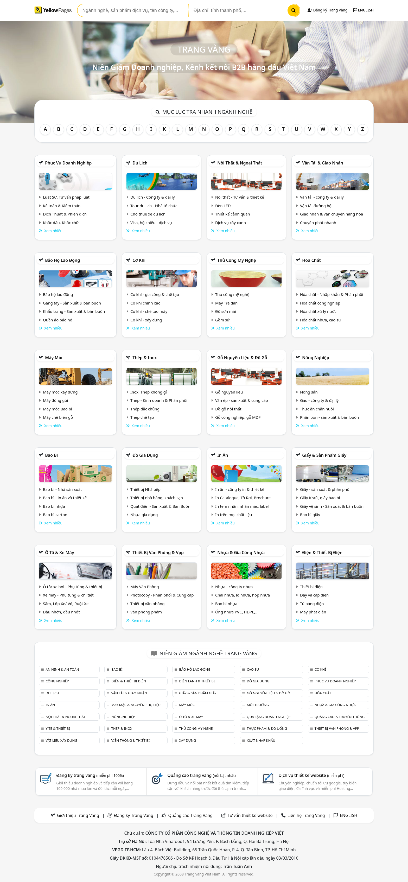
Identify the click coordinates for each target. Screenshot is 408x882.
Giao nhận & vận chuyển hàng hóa (331, 214)
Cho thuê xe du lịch (147, 214)
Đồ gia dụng (145, 455)
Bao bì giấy (310, 514)
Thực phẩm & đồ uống (267, 728)
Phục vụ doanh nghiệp (68, 163)
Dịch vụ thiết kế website (311, 775)
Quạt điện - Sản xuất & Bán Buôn (160, 506)
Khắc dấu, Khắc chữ (61, 222)
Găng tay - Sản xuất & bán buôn (72, 303)
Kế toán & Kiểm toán (61, 205)
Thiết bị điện (311, 586)
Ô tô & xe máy (59, 552)
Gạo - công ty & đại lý (319, 400)
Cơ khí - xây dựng (146, 319)
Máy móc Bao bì (57, 408)
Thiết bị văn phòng (147, 603)
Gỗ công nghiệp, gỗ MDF (237, 417)
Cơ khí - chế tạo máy (148, 311)
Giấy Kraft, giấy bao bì (320, 497)
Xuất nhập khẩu (261, 740)
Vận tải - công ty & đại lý (322, 197)
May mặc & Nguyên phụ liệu (136, 704)
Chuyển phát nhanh (318, 222)
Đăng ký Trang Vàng (327, 10)
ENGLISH (363, 10)
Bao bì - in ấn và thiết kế (65, 497)
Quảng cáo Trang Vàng (190, 815)
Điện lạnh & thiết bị (197, 681)
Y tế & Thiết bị (58, 728)
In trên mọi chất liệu (233, 514)
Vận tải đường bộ (316, 205)
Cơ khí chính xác (145, 303)
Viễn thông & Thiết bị (130, 740)
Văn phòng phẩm (146, 611)
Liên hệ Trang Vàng (306, 815)
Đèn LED (223, 205)
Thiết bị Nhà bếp (145, 489)
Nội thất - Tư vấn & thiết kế (239, 197)
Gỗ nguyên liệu (229, 392)
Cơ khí (138, 260)
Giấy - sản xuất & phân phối (325, 489)
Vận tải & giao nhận (322, 163)
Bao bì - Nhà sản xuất (62, 489)
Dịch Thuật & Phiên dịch (65, 214)
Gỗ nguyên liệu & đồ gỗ (242, 357)
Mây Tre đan (226, 303)
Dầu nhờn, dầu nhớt (61, 611)
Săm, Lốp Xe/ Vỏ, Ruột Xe (65, 603)
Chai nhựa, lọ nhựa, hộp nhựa (242, 595)
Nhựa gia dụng (144, 514)
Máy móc (54, 357)
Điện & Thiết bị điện (322, 552)
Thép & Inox (144, 357)
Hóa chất (311, 260)
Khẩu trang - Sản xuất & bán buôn (74, 311)
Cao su (253, 669)
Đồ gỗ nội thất (228, 408)
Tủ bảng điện (312, 603)
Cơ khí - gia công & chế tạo (154, 294)
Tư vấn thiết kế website (251, 815)
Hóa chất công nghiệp (320, 303)
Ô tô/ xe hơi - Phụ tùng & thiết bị (72, 586)
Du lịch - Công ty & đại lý (152, 197)
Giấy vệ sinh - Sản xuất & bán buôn (332, 506)
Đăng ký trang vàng (90, 775)
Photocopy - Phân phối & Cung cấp (162, 595)
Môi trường (258, 704)
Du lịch (140, 163)
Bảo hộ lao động (62, 260)
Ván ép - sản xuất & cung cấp (241, 400)
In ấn (222, 455)
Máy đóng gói (55, 400)
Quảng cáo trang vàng (201, 775)
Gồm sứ (222, 319)
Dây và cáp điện (314, 595)
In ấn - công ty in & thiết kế (239, 489)
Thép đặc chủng (145, 408)
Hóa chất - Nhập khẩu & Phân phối (331, 294)
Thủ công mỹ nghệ (236, 260)
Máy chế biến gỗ (58, 417)
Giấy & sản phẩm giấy (324, 455)
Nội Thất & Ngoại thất (239, 163)
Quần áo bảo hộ (57, 319)
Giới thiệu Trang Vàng (78, 815)
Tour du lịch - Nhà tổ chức (153, 205)
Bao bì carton (55, 514)
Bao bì (51, 455)
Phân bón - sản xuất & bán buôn (329, 417)
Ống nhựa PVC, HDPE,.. (236, 611)
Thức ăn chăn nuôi (317, 408)
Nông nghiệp (315, 357)
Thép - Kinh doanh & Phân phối (158, 400)
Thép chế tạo (142, 417)
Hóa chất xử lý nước (318, 311)
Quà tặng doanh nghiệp (269, 716)
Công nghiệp (57, 681)
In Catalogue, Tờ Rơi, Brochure (243, 497)
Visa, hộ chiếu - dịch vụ (151, 222)
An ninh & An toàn (62, 669)
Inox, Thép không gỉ (148, 392)
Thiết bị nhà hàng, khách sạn (156, 497)
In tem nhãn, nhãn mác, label (242, 506)
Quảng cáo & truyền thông (340, 716)
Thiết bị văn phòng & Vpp (158, 552)
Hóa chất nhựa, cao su (320, 319)
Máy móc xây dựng (60, 392)
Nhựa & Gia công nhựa (241, 552)
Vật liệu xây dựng (61, 740)
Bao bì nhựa (54, 506)
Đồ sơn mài (225, 311)
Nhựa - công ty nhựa (234, 586)
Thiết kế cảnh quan (232, 214)
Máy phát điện (313, 611)
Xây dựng (187, 740)
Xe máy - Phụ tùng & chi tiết (68, 595)
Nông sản (309, 392)
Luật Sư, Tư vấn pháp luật (66, 197)
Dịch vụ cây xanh (230, 222)
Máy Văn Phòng (144, 586)
